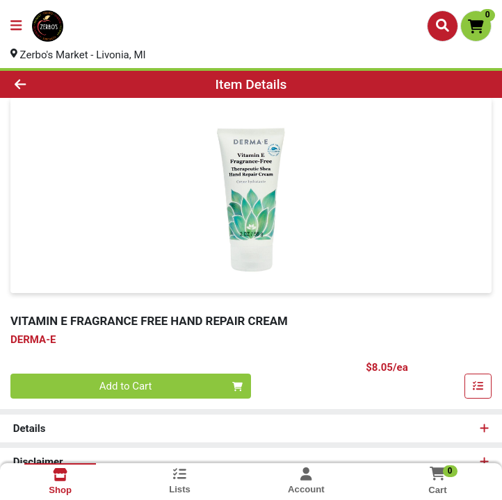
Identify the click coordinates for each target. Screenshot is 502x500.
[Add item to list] (478, 386)
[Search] (442, 25)
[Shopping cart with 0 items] (476, 26)
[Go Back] (70, 84)
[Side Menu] (16, 26)
